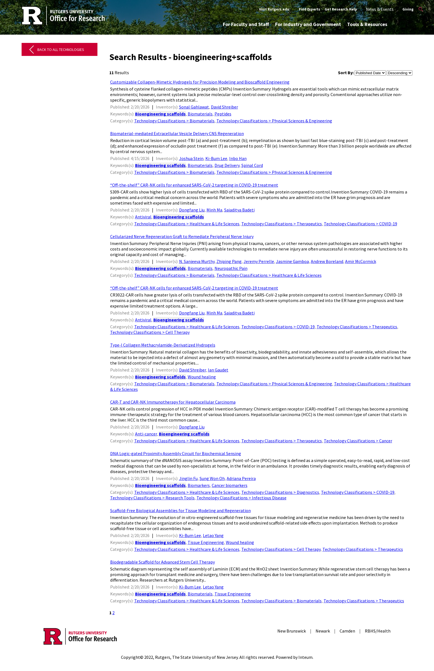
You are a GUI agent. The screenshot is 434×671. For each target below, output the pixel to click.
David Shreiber (224, 107)
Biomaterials (200, 114)
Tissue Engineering (206, 542)
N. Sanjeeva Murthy (197, 261)
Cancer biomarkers (229, 485)
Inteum (305, 657)
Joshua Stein (191, 158)
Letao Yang (213, 535)
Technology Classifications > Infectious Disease (241, 497)
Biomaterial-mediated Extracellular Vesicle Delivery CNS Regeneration (177, 133)
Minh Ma (214, 210)
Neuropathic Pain (231, 268)
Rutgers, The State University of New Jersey (196, 657)
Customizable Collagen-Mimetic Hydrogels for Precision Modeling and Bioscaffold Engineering (200, 82)
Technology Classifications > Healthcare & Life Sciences (186, 223)
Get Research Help (341, 9)
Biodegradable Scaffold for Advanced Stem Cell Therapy (162, 562)
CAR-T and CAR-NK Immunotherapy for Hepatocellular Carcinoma (173, 402)
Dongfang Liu (192, 210)
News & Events (380, 9)
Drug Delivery (227, 165)
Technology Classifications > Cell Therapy (150, 332)
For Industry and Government (308, 24)
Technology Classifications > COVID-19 (360, 223)
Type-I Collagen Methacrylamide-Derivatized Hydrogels (162, 345)
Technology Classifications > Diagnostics (280, 492)
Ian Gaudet (218, 370)
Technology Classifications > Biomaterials (174, 120)
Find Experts (309, 9)
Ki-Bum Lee (216, 158)
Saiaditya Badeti (239, 210)
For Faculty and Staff (246, 24)
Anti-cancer (146, 434)
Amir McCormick (360, 261)
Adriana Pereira (241, 478)
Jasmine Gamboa (292, 261)
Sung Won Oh (212, 478)
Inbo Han (238, 158)
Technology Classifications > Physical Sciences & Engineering (274, 120)
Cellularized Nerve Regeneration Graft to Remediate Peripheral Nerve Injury (182, 236)
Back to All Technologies (60, 49)
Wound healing (202, 377)
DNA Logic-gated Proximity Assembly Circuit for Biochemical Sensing (175, 453)
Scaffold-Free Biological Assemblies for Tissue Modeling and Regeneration (180, 510)
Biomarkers (199, 485)
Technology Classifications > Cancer (358, 440)
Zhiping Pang (229, 261)
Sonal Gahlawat (194, 107)
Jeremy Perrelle (259, 261)
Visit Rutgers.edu (274, 9)
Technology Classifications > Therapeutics (281, 223)
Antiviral (143, 217)
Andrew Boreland (327, 261)
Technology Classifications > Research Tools (152, 497)
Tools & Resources (367, 24)
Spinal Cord (252, 165)
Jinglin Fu (188, 478)
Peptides (223, 114)
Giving (408, 9)
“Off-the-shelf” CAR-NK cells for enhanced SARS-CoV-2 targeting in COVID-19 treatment (194, 185)
